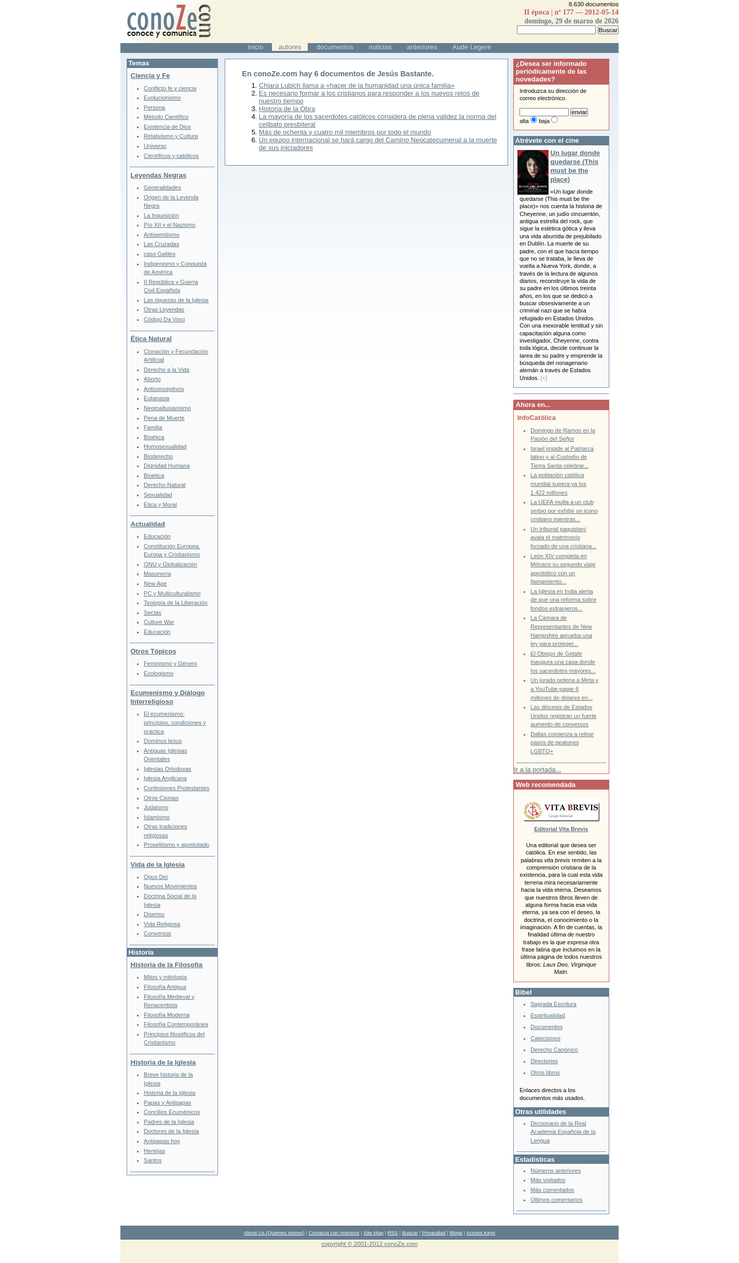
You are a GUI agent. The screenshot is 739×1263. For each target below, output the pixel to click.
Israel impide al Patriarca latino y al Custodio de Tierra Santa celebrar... (562, 457)
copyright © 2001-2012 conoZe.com (369, 1243)
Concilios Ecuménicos (172, 1112)
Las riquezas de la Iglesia (176, 300)
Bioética (154, 437)
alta (524, 121)
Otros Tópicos (153, 651)
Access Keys (480, 1232)
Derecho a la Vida (166, 369)
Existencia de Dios (167, 127)
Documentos (546, 1027)
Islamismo (157, 817)
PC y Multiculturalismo (172, 593)
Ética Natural (151, 339)
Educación (157, 536)
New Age (155, 583)
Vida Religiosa (162, 924)
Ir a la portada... (537, 769)
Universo (155, 146)
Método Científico (166, 117)
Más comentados (552, 1190)
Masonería (157, 574)
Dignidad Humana (166, 466)
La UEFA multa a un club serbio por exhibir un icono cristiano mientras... (564, 510)
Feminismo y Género (170, 663)
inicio (256, 47)
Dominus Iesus (163, 741)
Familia (153, 427)
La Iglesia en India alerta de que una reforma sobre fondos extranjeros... (563, 600)
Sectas (152, 612)
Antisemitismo (162, 235)
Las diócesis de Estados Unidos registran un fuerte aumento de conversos (563, 715)
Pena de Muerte (164, 418)
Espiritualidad (547, 1015)
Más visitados (547, 1180)
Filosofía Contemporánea (176, 1024)
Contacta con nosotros (334, 1232)
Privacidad (434, 1232)
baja (544, 121)
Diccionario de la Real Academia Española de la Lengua (562, 1132)
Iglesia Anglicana (165, 778)
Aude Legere (472, 47)
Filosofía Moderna (166, 1015)
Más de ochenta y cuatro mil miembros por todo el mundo (345, 132)
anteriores (422, 47)
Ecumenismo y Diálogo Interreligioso (168, 697)
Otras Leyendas (164, 309)
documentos (335, 47)
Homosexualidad (165, 446)
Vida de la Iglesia (158, 864)
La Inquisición (161, 215)
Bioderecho (158, 456)
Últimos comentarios (556, 1200)
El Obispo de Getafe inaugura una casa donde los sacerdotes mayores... (563, 662)
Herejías (154, 1151)
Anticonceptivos (164, 389)
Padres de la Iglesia (169, 1122)
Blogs (456, 1232)
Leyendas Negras (159, 175)
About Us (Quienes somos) (274, 1232)
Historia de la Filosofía (167, 965)
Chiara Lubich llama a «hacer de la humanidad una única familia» (357, 85)
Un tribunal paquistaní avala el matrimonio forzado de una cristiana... (563, 537)
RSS (393, 1232)
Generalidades (162, 187)
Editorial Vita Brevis (561, 829)
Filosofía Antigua (165, 987)
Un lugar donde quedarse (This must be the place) (575, 166)
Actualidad (148, 524)
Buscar (410, 1232)
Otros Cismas (161, 798)
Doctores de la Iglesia (171, 1131)
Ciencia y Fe (150, 75)
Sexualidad (158, 495)
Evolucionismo (162, 97)
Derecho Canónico (554, 1050)
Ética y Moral (160, 504)
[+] (544, 378)
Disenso (154, 914)
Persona (154, 107)
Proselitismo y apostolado (176, 844)
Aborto (152, 379)
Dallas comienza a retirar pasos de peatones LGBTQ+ (562, 742)
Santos (152, 1160)
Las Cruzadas (161, 244)
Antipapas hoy (162, 1141)
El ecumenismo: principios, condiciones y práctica (175, 722)
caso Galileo (159, 254)
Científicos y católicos (171, 156)
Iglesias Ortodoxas (167, 769)
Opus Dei (156, 877)
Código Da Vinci (164, 319)
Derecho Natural (164, 485)
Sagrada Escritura (553, 1004)
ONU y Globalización (170, 564)
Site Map (373, 1232)
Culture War (159, 622)
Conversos (157, 933)
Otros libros (544, 1072)
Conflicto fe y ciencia (170, 88)
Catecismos (545, 1038)
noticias (380, 47)
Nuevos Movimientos (170, 886)
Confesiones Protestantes (177, 788)
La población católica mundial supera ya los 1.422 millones (558, 483)
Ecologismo (158, 673)
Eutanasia (156, 398)
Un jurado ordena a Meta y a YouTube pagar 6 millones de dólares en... (564, 688)
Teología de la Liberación (176, 603)
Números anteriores (555, 1170)
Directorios (544, 1061)
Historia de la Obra (287, 109)
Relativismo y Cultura (171, 136)
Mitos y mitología (165, 977)
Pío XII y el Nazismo (169, 225)
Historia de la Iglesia (163, 1062)
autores (290, 47)
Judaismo (156, 807)
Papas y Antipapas (167, 1102)
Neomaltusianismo (167, 408)
